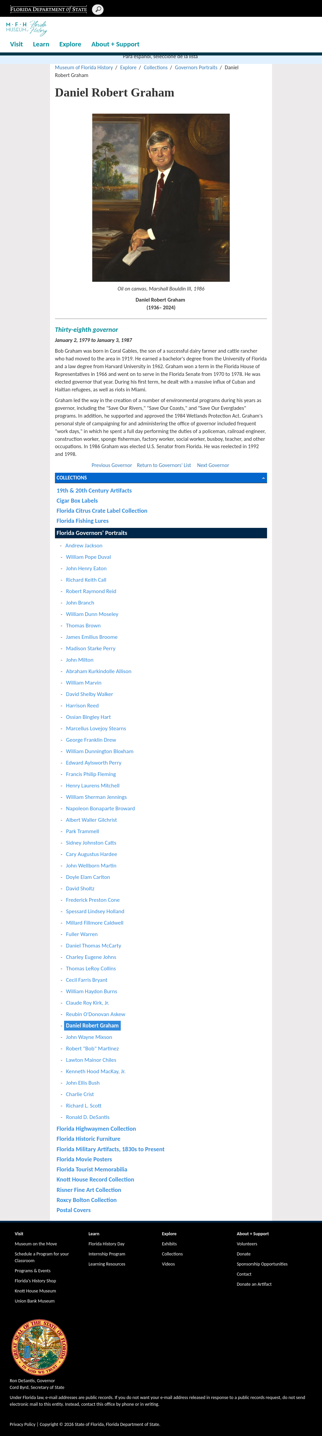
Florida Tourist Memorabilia (92, 1169)
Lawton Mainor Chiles (91, 1059)
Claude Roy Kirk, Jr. (87, 1002)
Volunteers (247, 1244)
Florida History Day (106, 1244)
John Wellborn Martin (91, 865)
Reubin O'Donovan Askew (95, 1014)
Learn (41, 44)
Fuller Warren (82, 934)
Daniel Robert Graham (92, 1025)
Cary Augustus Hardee (91, 854)
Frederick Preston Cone (93, 899)
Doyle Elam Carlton (88, 877)
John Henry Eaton (86, 568)
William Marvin (84, 682)
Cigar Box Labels (77, 500)
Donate (244, 1254)
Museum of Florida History (84, 67)
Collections (156, 67)
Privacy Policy (23, 1424)
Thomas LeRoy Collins (91, 968)
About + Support (115, 44)
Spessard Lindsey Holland (95, 911)
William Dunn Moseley (92, 614)
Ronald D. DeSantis (88, 1117)
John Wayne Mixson (89, 1037)
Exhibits (169, 1244)
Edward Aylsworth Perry (93, 762)
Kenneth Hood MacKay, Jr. (96, 1071)
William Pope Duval (88, 556)
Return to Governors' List (164, 465)
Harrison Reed (82, 705)
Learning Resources (107, 1264)
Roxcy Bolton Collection (87, 1200)
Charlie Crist (80, 1094)
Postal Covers (74, 1210)
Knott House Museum (35, 1291)
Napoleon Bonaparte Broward (100, 808)
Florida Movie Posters (84, 1159)
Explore (70, 44)
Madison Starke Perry (90, 648)
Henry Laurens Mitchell (93, 785)
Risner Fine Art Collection (89, 1190)
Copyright (49, 1424)
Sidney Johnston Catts (91, 842)
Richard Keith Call (86, 579)
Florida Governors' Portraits (92, 533)
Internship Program (107, 1254)
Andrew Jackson (84, 545)
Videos (168, 1264)
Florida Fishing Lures (83, 521)
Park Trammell (82, 831)
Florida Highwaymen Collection (96, 1128)
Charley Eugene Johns (91, 957)
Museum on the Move (36, 1244)
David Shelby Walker (89, 694)
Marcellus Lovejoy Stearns (96, 728)
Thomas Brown (83, 625)
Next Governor (213, 465)
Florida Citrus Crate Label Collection (102, 510)
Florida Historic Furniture (88, 1138)
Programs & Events (33, 1271)
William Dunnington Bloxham (99, 751)
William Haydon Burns (91, 991)
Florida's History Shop (35, 1281)
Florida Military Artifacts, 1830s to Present (111, 1149)
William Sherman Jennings (96, 797)
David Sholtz (80, 888)
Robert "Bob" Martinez (92, 1048)
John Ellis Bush (83, 1082)
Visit (16, 44)
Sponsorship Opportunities (262, 1264)
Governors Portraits (196, 67)
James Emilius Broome (92, 637)
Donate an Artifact (254, 1284)
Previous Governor (112, 465)
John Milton (80, 659)
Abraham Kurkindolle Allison (98, 671)
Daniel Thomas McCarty (93, 945)
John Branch (80, 602)
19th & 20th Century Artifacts (94, 490)
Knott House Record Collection (95, 1179)
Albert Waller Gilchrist (91, 819)
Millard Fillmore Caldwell (94, 922)
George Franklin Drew (91, 739)
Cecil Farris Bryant (86, 979)
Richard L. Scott (84, 1105)
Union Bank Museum (35, 1301)
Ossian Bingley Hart (88, 717)
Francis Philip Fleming (91, 774)
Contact (244, 1274)
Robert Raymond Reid (91, 591)
